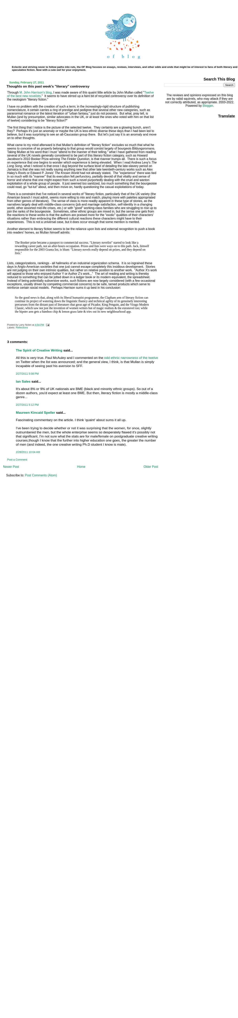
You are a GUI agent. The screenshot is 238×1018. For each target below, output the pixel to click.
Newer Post (11, 466)
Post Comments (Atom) (41, 475)
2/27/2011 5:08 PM (27, 373)
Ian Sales (23, 381)
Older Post (151, 466)
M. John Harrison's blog (35, 92)
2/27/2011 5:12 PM (27, 404)
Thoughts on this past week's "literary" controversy (48, 86)
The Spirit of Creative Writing (39, 350)
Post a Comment (17, 459)
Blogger (208, 105)
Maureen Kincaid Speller (35, 413)
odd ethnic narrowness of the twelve (131, 358)
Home (81, 466)
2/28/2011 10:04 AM (28, 452)
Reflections (22, 327)
